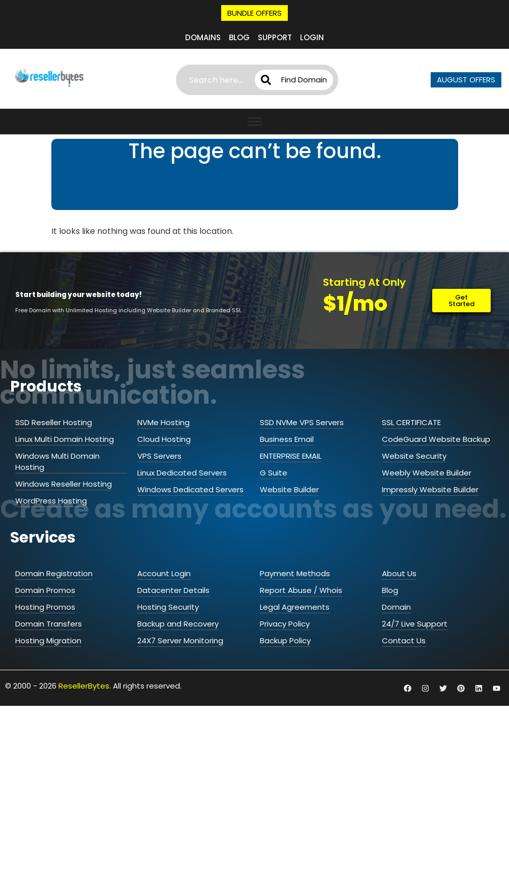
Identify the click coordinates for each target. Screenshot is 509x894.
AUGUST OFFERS (466, 79)
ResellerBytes (83, 674)
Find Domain (301, 79)
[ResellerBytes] (49, 78)
